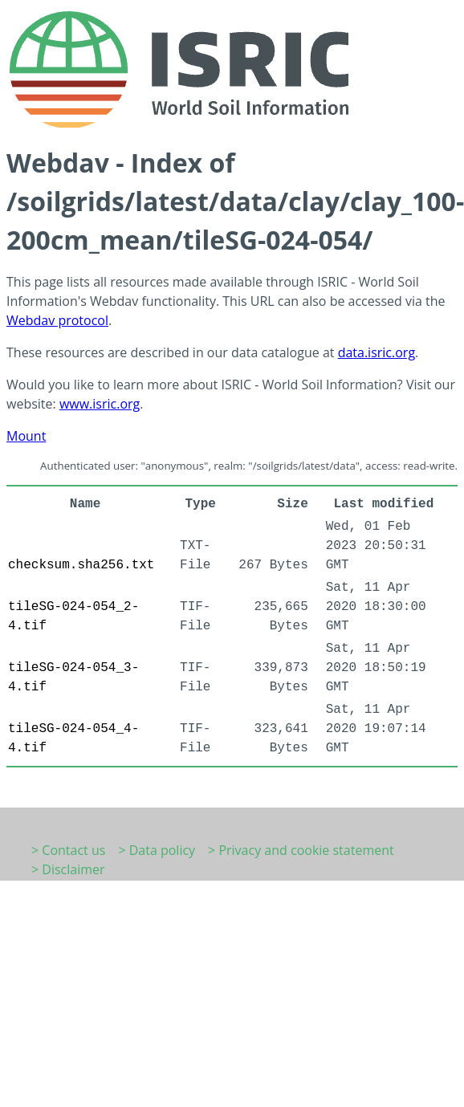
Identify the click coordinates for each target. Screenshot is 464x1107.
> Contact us (68, 850)
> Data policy (156, 850)
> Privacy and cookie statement (301, 850)
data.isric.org (376, 352)
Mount (26, 436)
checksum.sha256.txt (81, 565)
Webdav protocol (57, 320)
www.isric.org (99, 404)
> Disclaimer (68, 869)
